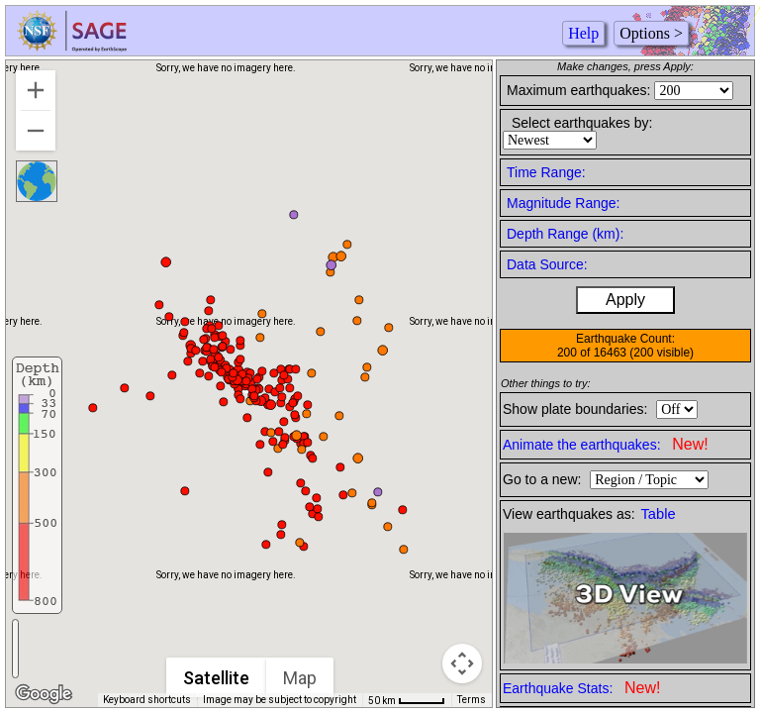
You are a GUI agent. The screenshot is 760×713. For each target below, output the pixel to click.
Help (583, 33)
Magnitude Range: (563, 203)
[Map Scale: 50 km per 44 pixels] (406, 700)
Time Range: (546, 172)
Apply (625, 299)
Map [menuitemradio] (300, 677)
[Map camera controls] (462, 663)
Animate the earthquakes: (606, 444)
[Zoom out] (35, 131)
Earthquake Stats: (581, 687)
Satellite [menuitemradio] (216, 677)
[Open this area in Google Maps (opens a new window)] (43, 694)
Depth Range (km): (565, 234)
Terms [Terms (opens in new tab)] (471, 699)
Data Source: (547, 264)
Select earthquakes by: (582, 123)
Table (658, 514)
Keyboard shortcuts (147, 699)
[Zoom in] (35, 90)
